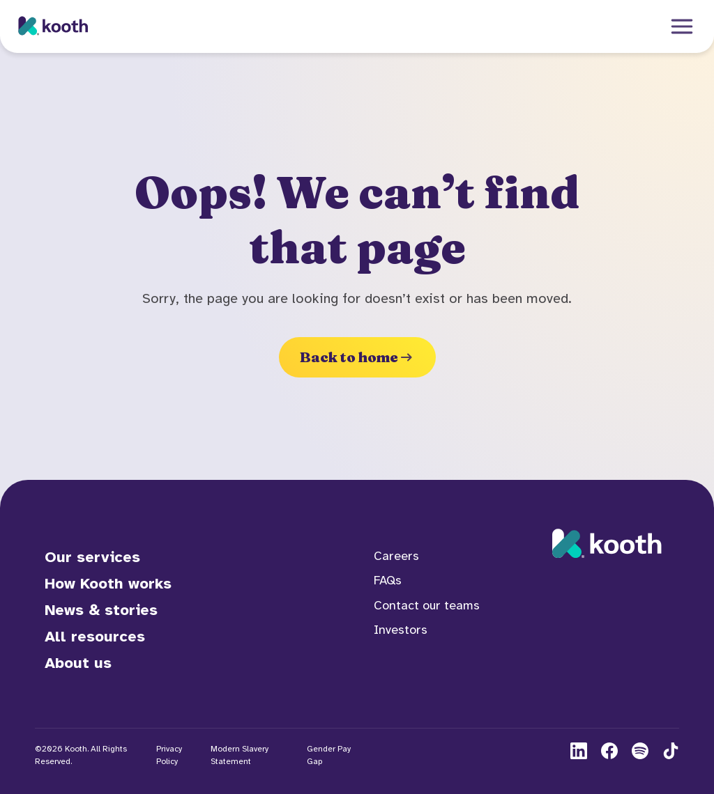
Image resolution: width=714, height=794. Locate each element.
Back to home (357, 357)
